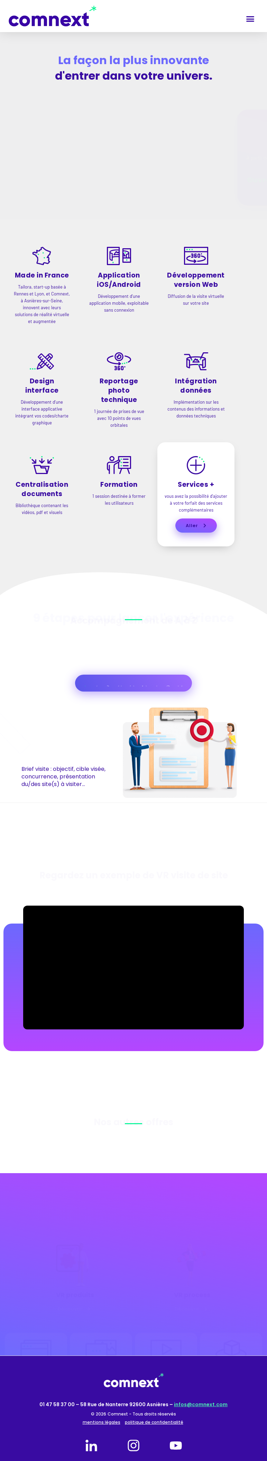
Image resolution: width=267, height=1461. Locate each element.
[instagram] (133, 1445)
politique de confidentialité (154, 1422)
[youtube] (176, 1445)
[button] (250, 19)
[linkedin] (91, 1445)
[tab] (85, 686)
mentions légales (101, 1422)
